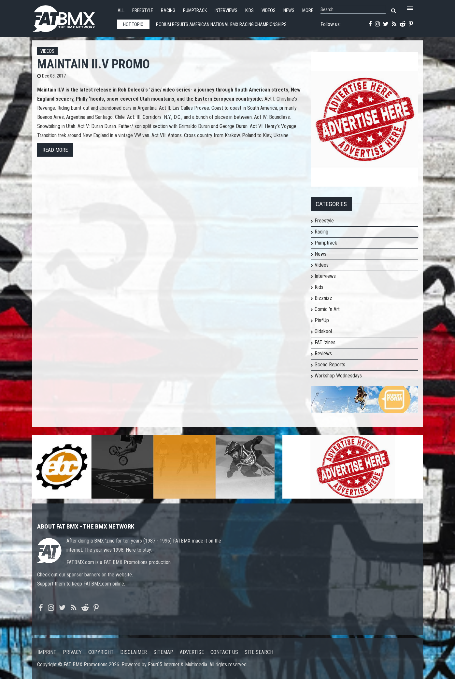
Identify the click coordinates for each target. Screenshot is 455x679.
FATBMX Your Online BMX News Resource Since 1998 (71, 17)
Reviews (323, 353)
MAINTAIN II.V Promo (93, 64)
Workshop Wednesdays (338, 376)
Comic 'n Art (327, 309)
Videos (269, 10)
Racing (168, 10)
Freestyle (142, 10)
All (121, 10)
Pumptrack (195, 10)
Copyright (101, 652)
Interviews (226, 10)
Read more (55, 150)
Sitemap (163, 652)
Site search (259, 652)
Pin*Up (322, 320)
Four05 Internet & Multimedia (177, 664)
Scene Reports (330, 364)
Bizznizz (323, 298)
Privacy (72, 652)
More (307, 10)
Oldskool (323, 331)
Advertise (192, 652)
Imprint (46, 652)
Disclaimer (133, 652)
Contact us (224, 652)
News (288, 10)
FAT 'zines (325, 342)
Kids (249, 10)
